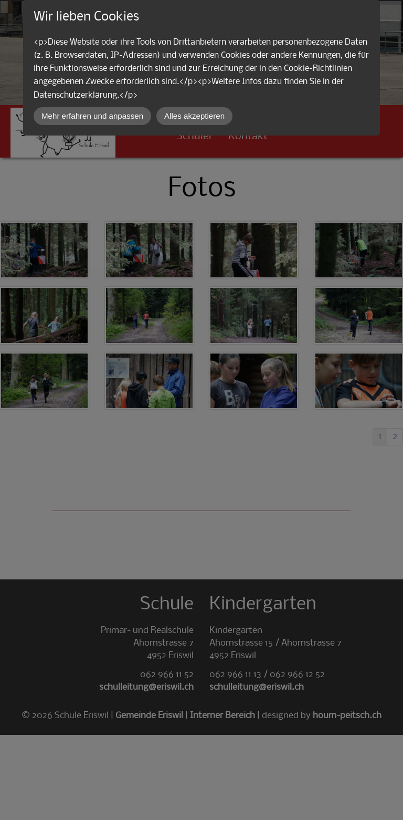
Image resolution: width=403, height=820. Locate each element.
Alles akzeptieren (194, 115)
